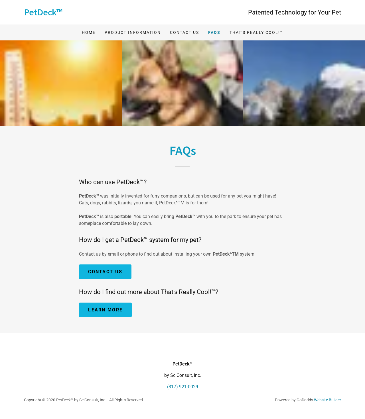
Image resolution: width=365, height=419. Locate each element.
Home (89, 32)
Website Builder (327, 400)
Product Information (133, 32)
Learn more (105, 310)
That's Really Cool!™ (256, 32)
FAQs (214, 32)
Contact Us (184, 32)
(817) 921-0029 (182, 386)
